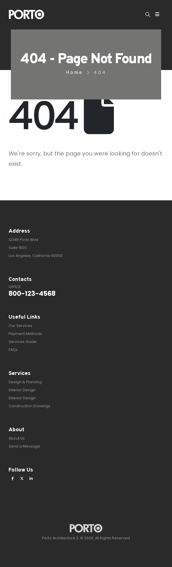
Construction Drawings (29, 406)
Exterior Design (22, 398)
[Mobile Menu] (157, 14)
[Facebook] (13, 478)
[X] (22, 478)
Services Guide (23, 341)
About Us (17, 438)
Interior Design (22, 390)
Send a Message (24, 446)
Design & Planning (25, 382)
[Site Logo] (26, 14)
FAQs (13, 349)
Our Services (20, 325)
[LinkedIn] (31, 478)
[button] (147, 14)
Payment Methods (25, 333)
